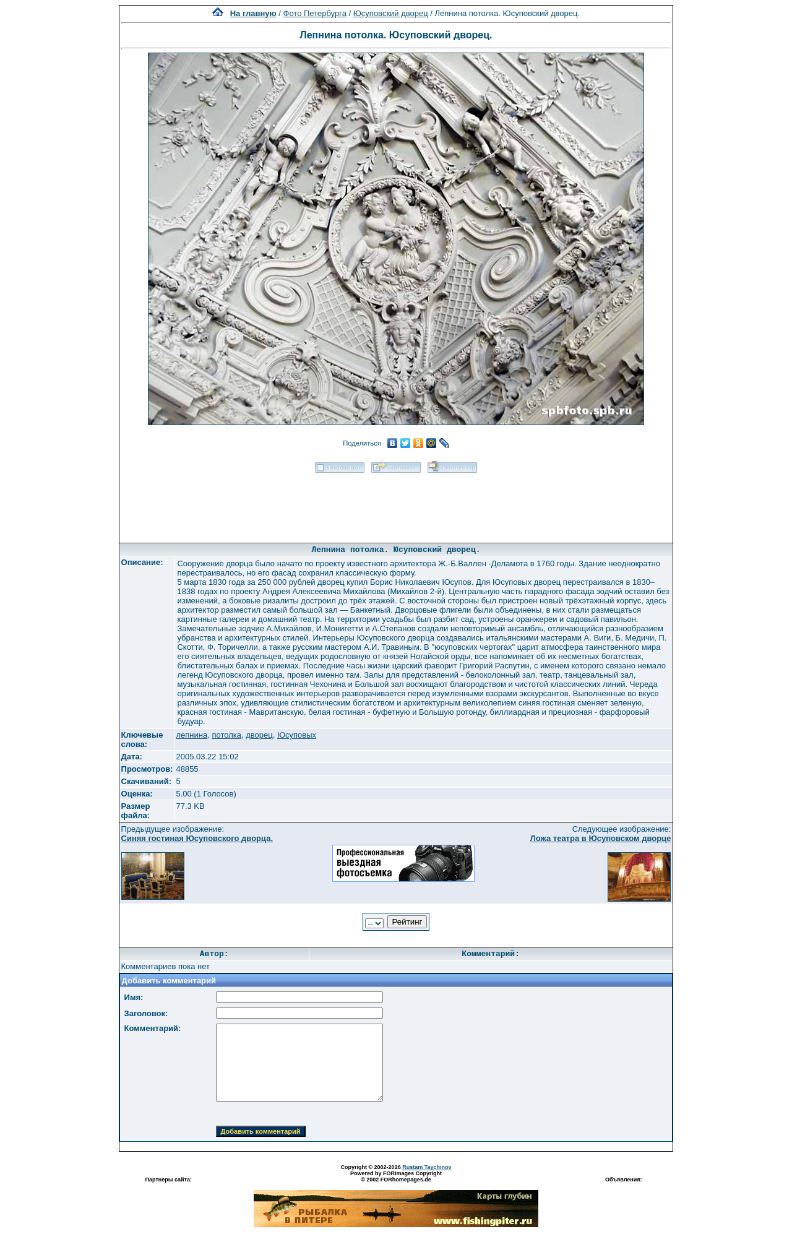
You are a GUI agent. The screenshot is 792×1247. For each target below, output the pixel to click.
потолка (226, 735)
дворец (259, 735)
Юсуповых (296, 735)
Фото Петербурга (314, 13)
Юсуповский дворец (390, 13)
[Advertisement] (396, 504)
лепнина (191, 735)
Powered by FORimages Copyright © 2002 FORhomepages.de (396, 1176)
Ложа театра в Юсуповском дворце (600, 838)
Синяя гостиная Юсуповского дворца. (197, 838)
